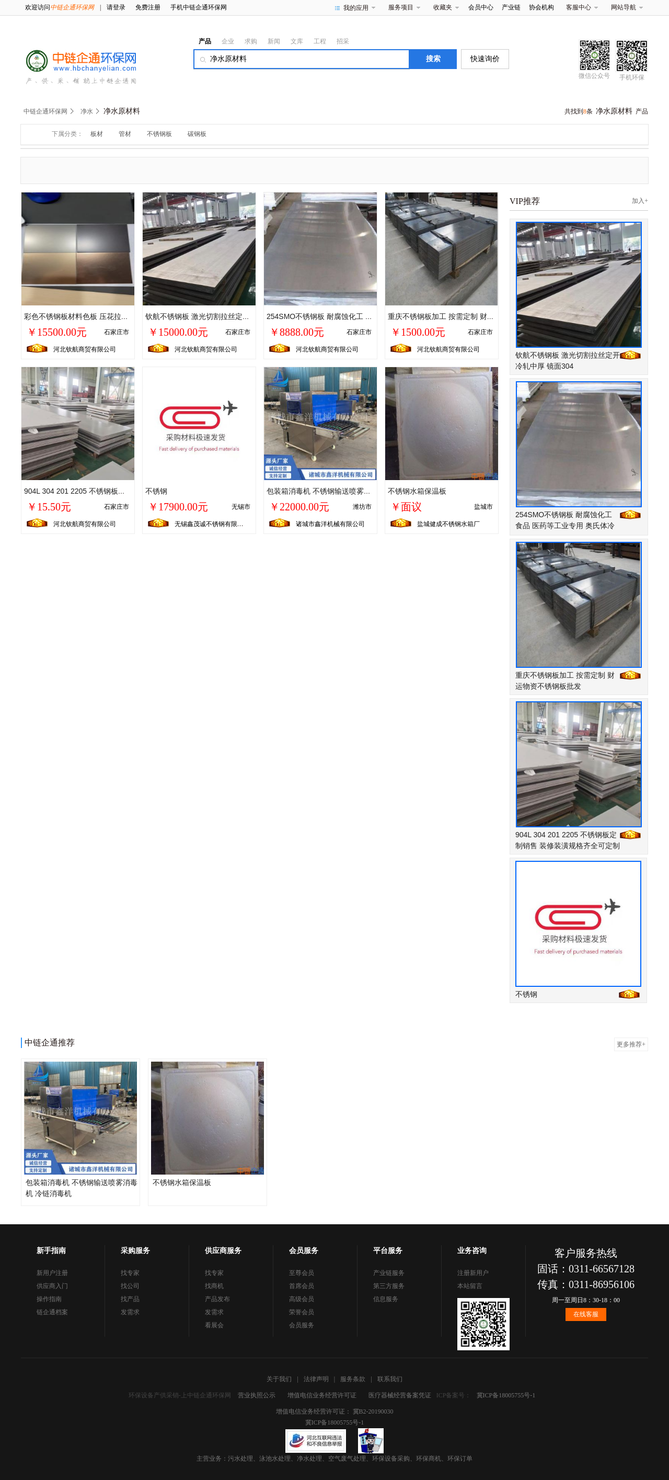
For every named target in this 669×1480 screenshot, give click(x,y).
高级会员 (301, 1299)
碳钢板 (197, 134)
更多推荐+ (631, 1044)
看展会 (214, 1325)
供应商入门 (52, 1286)
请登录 (116, 7)
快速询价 (485, 59)
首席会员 (301, 1286)
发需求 (130, 1312)
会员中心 (480, 7)
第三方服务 (389, 1286)
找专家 (130, 1273)
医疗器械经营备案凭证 (399, 1395)
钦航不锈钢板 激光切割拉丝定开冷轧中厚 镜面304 (226, 316)
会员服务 (301, 1325)
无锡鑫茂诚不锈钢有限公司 (212, 524)
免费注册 (147, 7)
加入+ (640, 200)
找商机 (214, 1286)
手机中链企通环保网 (198, 7)
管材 (125, 134)
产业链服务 (389, 1273)
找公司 (130, 1286)
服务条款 (352, 1379)
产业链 (511, 7)
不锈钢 (156, 491)
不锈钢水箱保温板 (417, 491)
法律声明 (316, 1379)
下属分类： (67, 134)
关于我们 (279, 1379)
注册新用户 (473, 1273)
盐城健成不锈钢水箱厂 (448, 524)
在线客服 (585, 1314)
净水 (86, 111)
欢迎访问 (59, 7)
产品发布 (217, 1299)
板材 (96, 134)
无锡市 (241, 506)
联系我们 (389, 1379)
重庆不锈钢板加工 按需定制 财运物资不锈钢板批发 (470, 316)
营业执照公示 (256, 1395)
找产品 (130, 1299)
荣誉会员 (301, 1312)
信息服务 (385, 1299)
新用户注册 (52, 1273)
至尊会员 (301, 1273)
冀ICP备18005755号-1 (506, 1395)
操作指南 (49, 1299)
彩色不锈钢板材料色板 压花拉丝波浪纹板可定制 (102, 316)
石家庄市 (116, 332)
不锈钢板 (159, 134)
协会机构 (541, 7)
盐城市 (483, 506)
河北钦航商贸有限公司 (84, 349)
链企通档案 (52, 1312)
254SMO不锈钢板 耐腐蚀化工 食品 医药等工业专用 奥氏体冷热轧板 (565, 525)
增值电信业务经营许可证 (321, 1395)
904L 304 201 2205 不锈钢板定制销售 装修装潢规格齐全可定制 (127, 491)
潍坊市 (362, 506)
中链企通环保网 (45, 111)
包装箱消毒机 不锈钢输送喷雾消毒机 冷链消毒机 (345, 491)
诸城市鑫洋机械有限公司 (330, 524)
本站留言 (469, 1286)
